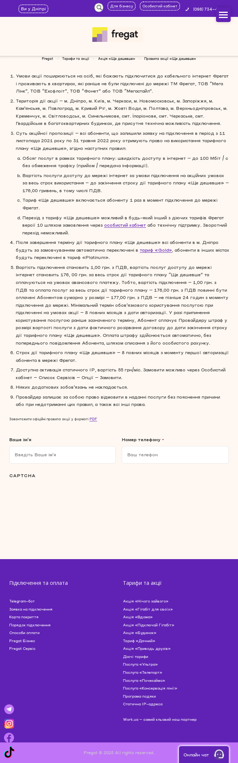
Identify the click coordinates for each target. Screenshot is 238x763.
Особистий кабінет (159, 6)
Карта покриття (24, 617)
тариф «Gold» (156, 249)
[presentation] (65, 500)
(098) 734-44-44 (211, 9)
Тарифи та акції (75, 59)
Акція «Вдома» (138, 617)
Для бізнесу (121, 6)
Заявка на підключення (30, 609)
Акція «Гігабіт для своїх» (148, 609)
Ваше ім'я (20, 439)
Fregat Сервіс (22, 648)
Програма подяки (139, 696)
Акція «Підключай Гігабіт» (148, 625)
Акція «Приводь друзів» (147, 648)
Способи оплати (24, 632)
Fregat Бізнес (22, 640)
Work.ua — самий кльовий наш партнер (160, 719)
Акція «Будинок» (139, 632)
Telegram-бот (22, 601)
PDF (93, 419)
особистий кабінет (125, 224)
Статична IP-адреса (142, 704)
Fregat (47, 59)
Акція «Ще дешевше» (116, 59)
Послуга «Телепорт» (142, 672)
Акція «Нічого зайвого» (145, 601)
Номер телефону (143, 439)
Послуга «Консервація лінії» (150, 688)
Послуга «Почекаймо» (144, 680)
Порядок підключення (30, 625)
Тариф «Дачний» (139, 640)
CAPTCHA (22, 475)
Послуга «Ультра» (140, 664)
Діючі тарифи (135, 656)
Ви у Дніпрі (33, 8)
